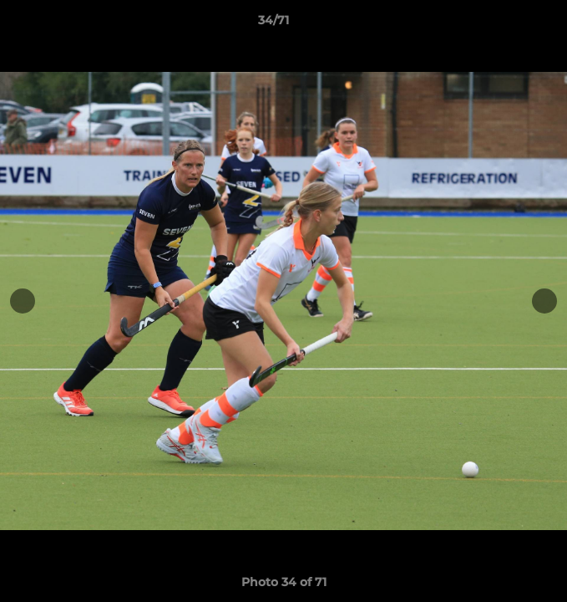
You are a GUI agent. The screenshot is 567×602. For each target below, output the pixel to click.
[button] (507, 24)
